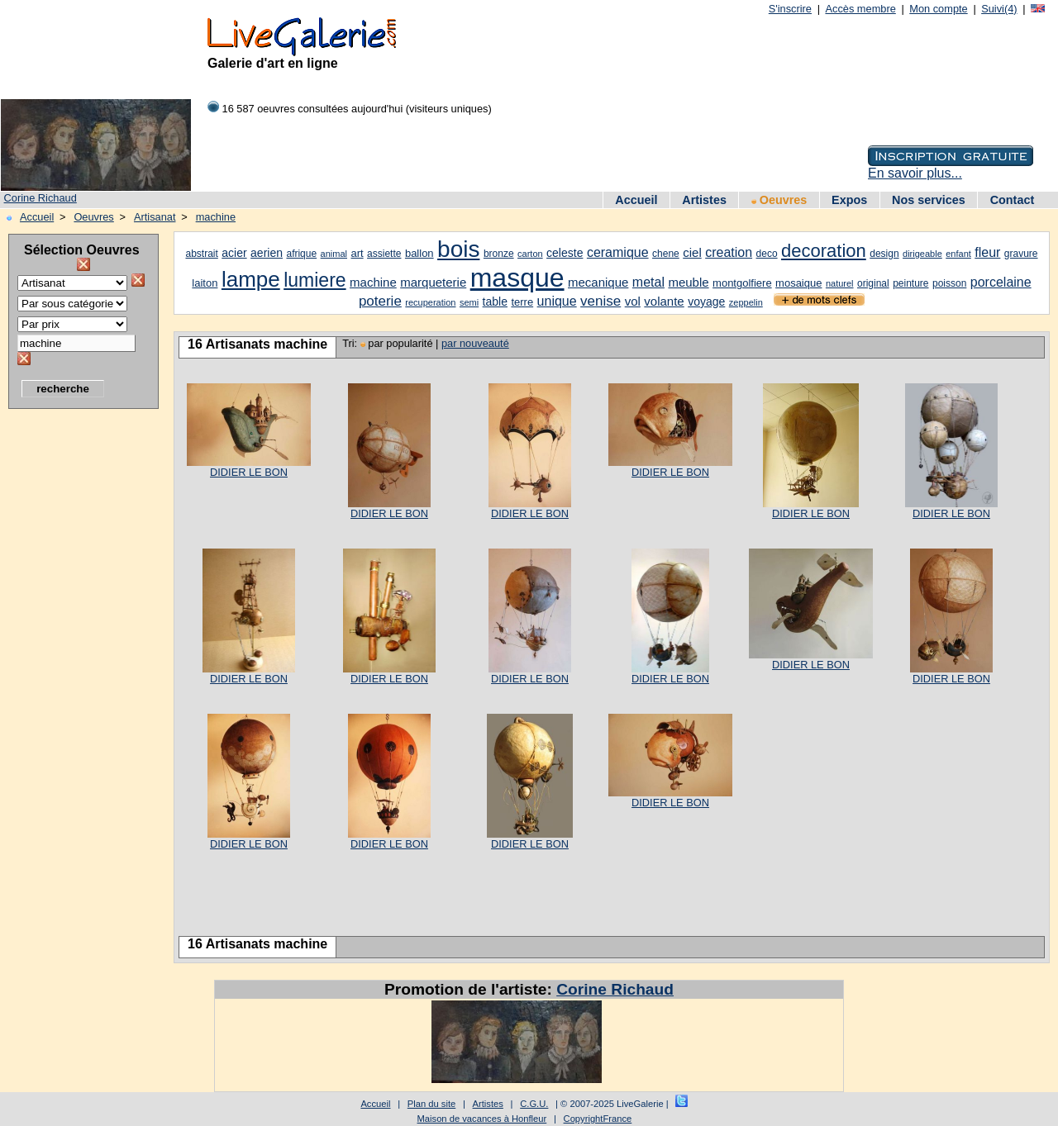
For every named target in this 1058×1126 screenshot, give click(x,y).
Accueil (636, 200)
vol (633, 301)
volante (664, 301)
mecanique (598, 282)
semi (469, 302)
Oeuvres (779, 200)
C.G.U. (534, 1104)
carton (530, 254)
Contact (1012, 200)
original (873, 283)
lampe (251, 279)
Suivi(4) (999, 8)
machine (216, 217)
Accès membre (860, 8)
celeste (564, 252)
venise (600, 301)
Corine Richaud (40, 198)
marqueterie (433, 282)
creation (728, 252)
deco (767, 253)
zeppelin (746, 302)
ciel (692, 252)
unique (557, 301)
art (356, 253)
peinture (910, 283)
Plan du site (431, 1104)
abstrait (201, 253)
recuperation (430, 302)
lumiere (315, 280)
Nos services (928, 200)
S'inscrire (790, 8)
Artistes (704, 200)
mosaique (798, 283)
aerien (266, 252)
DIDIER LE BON (249, 472)
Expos (849, 200)
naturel (840, 283)
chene (665, 253)
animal (334, 254)
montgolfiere (742, 283)
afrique (301, 253)
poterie (380, 301)
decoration (823, 250)
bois (458, 249)
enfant (958, 254)
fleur (987, 252)
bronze (499, 253)
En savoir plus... (915, 173)
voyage (706, 301)
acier (234, 252)
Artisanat (155, 217)
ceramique (618, 252)
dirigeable (922, 254)
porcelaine (1001, 282)
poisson (949, 283)
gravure (1021, 253)
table (495, 301)
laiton (204, 283)
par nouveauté (475, 343)
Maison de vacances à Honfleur (482, 1119)
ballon (419, 253)
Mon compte (938, 8)
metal (648, 282)
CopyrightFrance (598, 1119)
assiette (384, 253)
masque (517, 277)
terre (522, 302)
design (884, 253)
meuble (688, 282)
